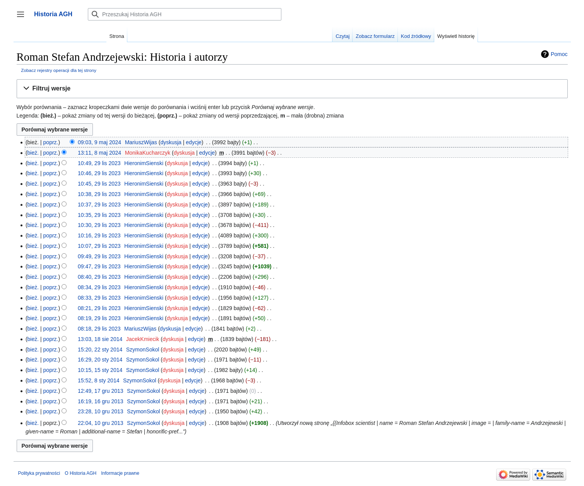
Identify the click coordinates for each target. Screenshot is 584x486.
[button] (292, 88)
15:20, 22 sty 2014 (100, 349)
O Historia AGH (80, 473)
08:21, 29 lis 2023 (99, 308)
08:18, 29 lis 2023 (99, 329)
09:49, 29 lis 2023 (99, 256)
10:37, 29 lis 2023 (99, 204)
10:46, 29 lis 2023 (99, 173)
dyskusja (170, 142)
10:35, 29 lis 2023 (99, 215)
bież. (33, 153)
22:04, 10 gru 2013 (100, 423)
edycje (193, 142)
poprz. (50, 142)
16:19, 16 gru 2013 (100, 401)
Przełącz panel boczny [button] (23, 18)
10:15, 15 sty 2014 (100, 370)
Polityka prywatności (39, 473)
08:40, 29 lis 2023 (99, 277)
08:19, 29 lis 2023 (99, 318)
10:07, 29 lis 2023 (99, 246)
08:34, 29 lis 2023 (99, 287)
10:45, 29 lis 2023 (99, 184)
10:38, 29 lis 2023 (99, 194)
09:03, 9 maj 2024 (99, 142)
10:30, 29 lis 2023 (99, 225)
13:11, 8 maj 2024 (99, 153)
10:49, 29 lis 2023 (99, 163)
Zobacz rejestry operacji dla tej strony (58, 70)
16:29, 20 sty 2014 (100, 359)
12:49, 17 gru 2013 (100, 391)
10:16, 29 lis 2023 (99, 235)
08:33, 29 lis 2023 (99, 298)
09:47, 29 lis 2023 (99, 266)
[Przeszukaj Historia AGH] (184, 14)
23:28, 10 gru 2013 (100, 411)
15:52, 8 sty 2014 (98, 380)
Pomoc (559, 54)
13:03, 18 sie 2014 (100, 339)
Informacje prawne (120, 473)
